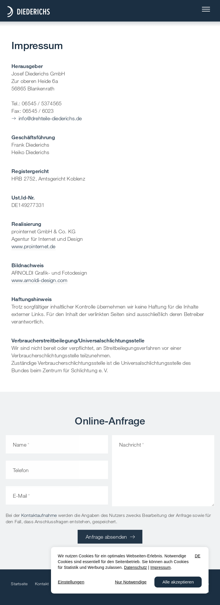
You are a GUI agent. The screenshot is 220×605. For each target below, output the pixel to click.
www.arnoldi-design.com (39, 280)
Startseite (19, 583)
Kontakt (42, 583)
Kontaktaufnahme (39, 515)
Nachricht (130, 444)
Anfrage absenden (106, 537)
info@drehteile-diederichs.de (50, 118)
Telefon (21, 470)
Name (19, 444)
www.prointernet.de (33, 246)
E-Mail (20, 495)
